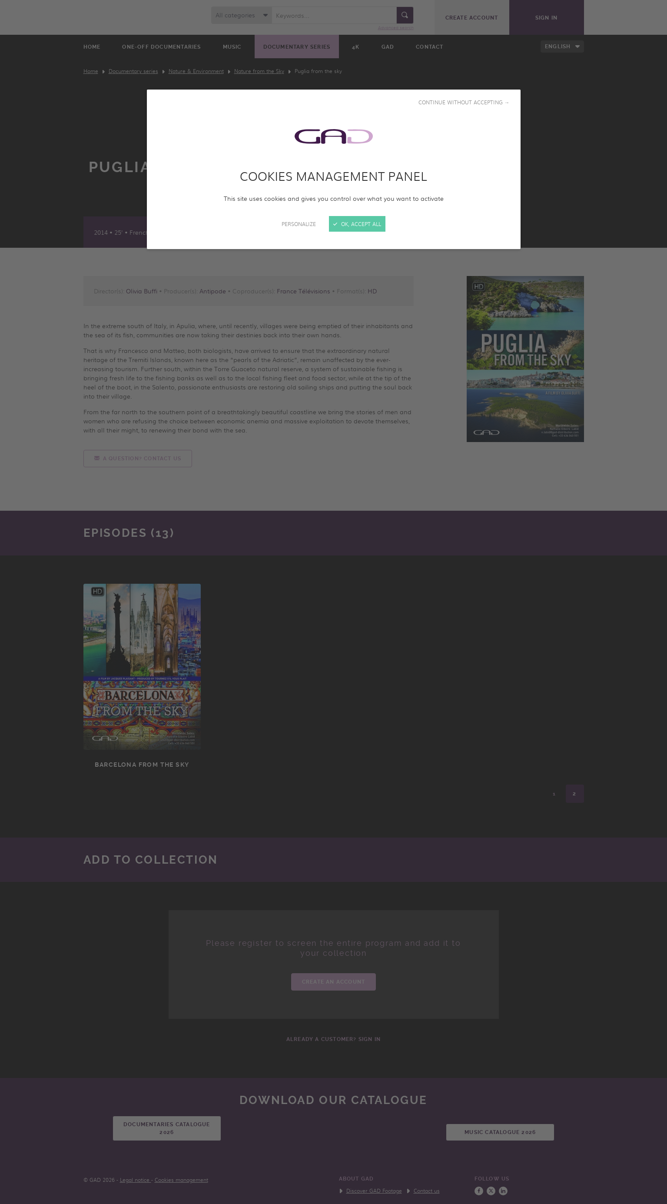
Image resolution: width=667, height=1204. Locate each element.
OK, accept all (357, 224)
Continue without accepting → (464, 102)
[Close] (333, 602)
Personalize (299, 224)
